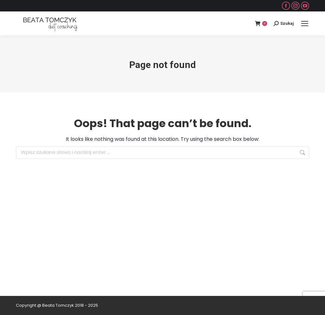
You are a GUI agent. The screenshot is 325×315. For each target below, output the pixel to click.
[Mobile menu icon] (304, 23)
